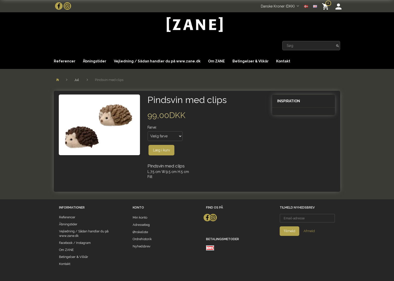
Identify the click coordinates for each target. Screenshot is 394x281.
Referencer (64, 61)
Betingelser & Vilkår (250, 61)
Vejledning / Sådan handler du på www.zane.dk (157, 61)
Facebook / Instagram (75, 243)
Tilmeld (289, 231)
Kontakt (283, 61)
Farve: (152, 127)
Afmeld (309, 231)
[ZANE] (194, 24)
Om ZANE (216, 61)
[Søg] (337, 45)
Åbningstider (94, 61)
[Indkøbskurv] (326, 6)
